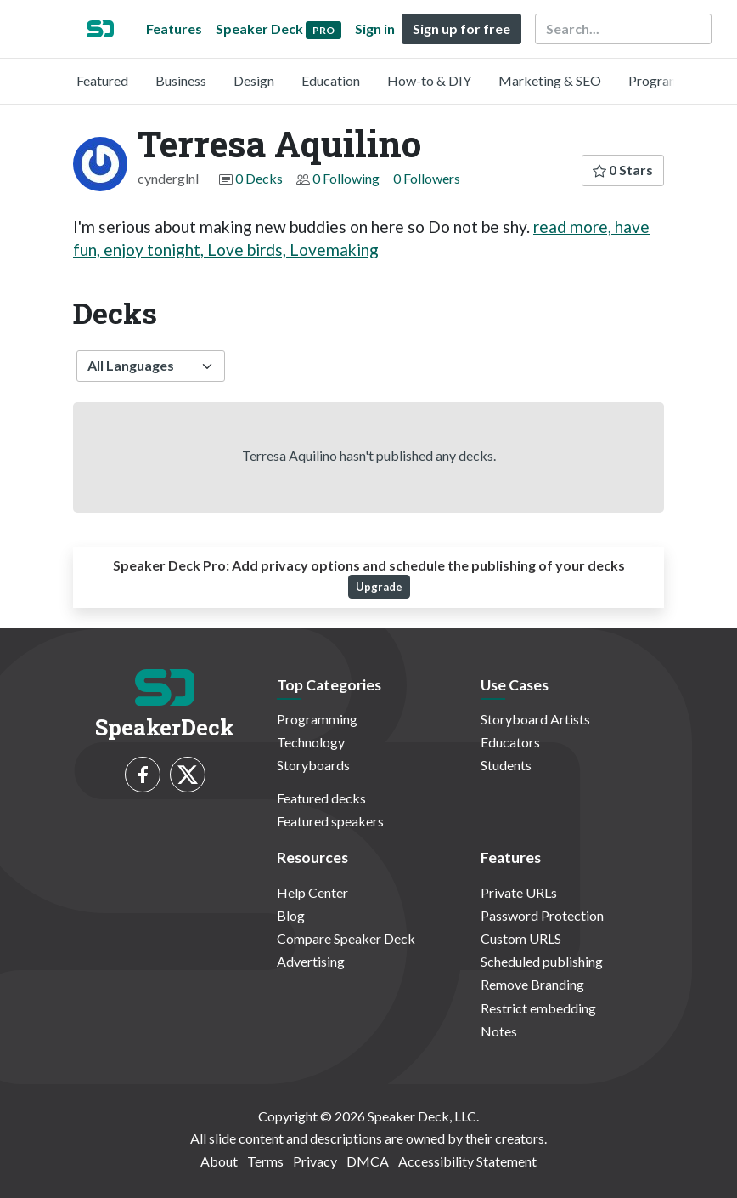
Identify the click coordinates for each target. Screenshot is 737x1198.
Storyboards (313, 765)
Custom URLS (521, 938)
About (219, 1161)
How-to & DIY (429, 80)
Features (174, 28)
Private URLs (519, 892)
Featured (102, 80)
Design (253, 80)
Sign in (375, 28)
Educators (510, 742)
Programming (668, 80)
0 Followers (426, 178)
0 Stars (623, 170)
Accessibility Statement (467, 1161)
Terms (265, 1161)
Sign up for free (461, 28)
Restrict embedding (538, 1008)
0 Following (346, 178)
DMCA (367, 1161)
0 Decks (259, 178)
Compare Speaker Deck (346, 938)
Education (330, 80)
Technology (311, 742)
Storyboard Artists (535, 719)
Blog (291, 915)
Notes (499, 1031)
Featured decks (321, 798)
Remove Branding (532, 984)
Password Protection (542, 915)
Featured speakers (330, 821)
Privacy (315, 1161)
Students (506, 765)
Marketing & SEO (549, 80)
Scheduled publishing (542, 961)
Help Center (312, 892)
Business (180, 80)
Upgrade (379, 586)
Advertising (311, 961)
